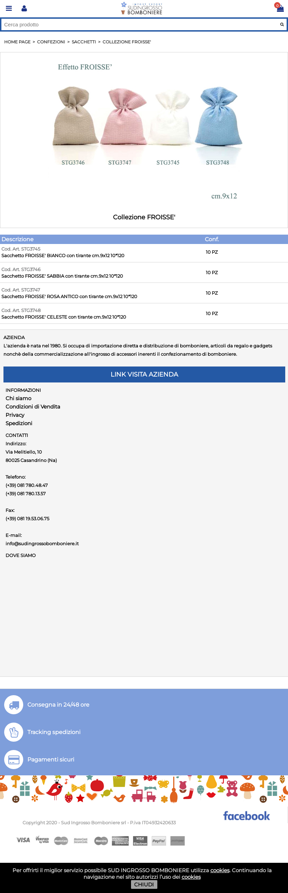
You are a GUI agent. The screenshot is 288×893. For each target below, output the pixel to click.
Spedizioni (19, 423)
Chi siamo (18, 398)
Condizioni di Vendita (33, 406)
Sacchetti (84, 41)
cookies (219, 870)
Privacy (15, 415)
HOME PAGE (17, 41)
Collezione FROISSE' (127, 41)
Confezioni (51, 41)
